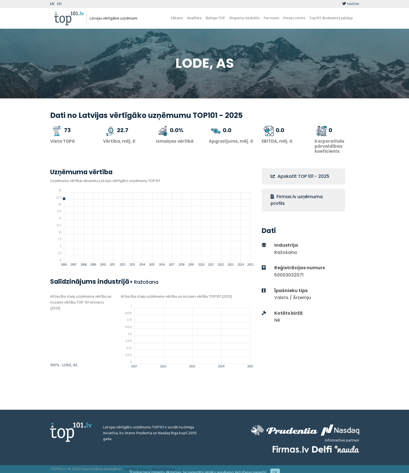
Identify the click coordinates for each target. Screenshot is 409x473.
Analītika (194, 18)
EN (59, 4)
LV (52, 4)
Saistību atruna (136, 469)
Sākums (177, 18)
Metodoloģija (163, 469)
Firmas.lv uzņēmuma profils (297, 200)
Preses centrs (294, 18)
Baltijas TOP (215, 18)
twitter (350, 4)
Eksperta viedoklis (244, 18)
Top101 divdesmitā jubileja (331, 18)
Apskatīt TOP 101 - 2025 (300, 176)
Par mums (271, 18)
